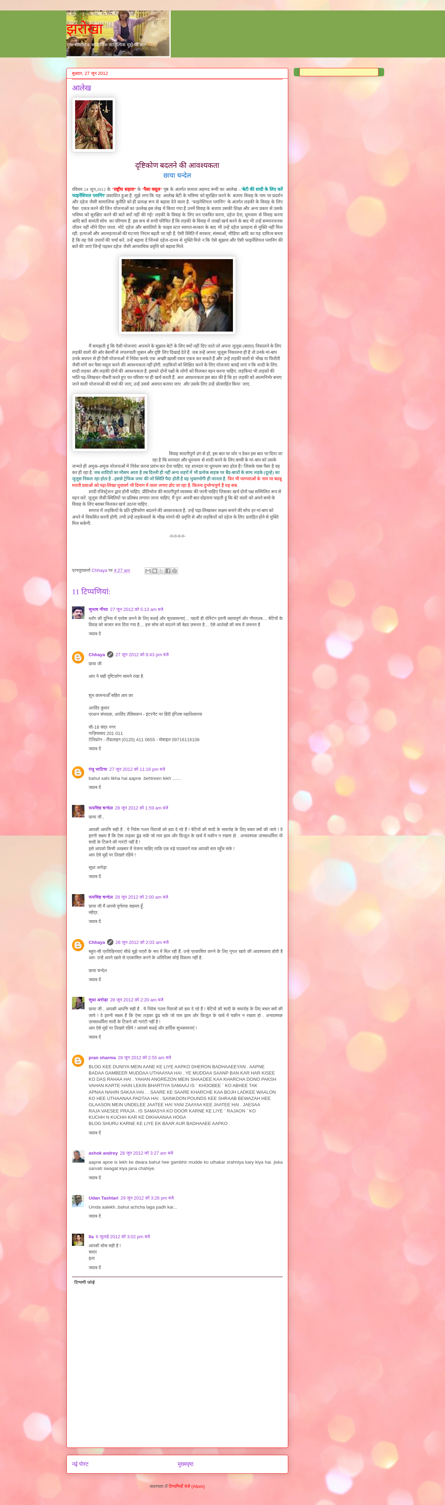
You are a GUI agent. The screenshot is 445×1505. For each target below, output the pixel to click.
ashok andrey (103, 1153)
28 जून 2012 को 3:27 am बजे (146, 1153)
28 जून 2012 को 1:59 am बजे (141, 807)
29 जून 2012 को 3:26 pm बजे (147, 1198)
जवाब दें (95, 633)
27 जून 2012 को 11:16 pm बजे (137, 769)
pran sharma (102, 1057)
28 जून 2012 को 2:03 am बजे (142, 942)
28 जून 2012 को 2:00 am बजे (141, 897)
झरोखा (84, 29)
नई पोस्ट (80, 1464)
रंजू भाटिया (98, 769)
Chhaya (97, 654)
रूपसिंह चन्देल (101, 807)
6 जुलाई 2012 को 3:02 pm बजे (123, 1236)
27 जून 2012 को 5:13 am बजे (136, 609)
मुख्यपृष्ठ (186, 1464)
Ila (91, 1236)
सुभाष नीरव (98, 609)
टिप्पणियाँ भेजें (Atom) (187, 1486)
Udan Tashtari (104, 1198)
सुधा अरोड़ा (98, 999)
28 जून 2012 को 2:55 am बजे (144, 1057)
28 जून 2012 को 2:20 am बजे (136, 999)
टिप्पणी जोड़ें (84, 1282)
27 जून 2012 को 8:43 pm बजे (142, 654)
